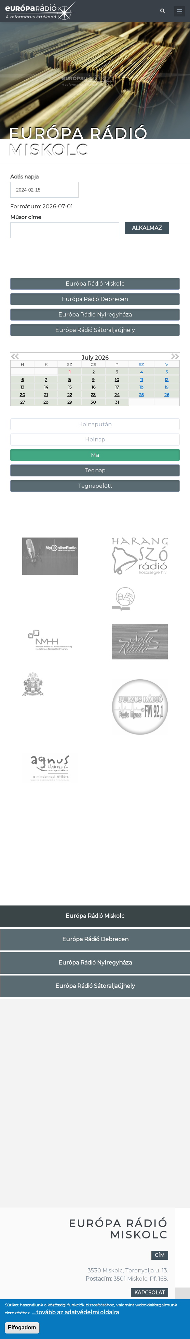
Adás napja (24, 176)
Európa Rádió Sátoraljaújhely (95, 330)
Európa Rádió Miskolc (95, 283)
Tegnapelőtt (95, 486)
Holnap (95, 439)
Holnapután (95, 424)
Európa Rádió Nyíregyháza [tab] (95, 962)
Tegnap (95, 470)
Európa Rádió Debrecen (95, 299)
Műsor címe (25, 217)
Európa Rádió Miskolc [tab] (95, 916)
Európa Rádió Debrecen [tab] (95, 939)
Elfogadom (22, 1327)
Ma (95, 455)
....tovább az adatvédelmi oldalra (75, 1312)
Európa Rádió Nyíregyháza (95, 314)
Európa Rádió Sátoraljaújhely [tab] (95, 986)
